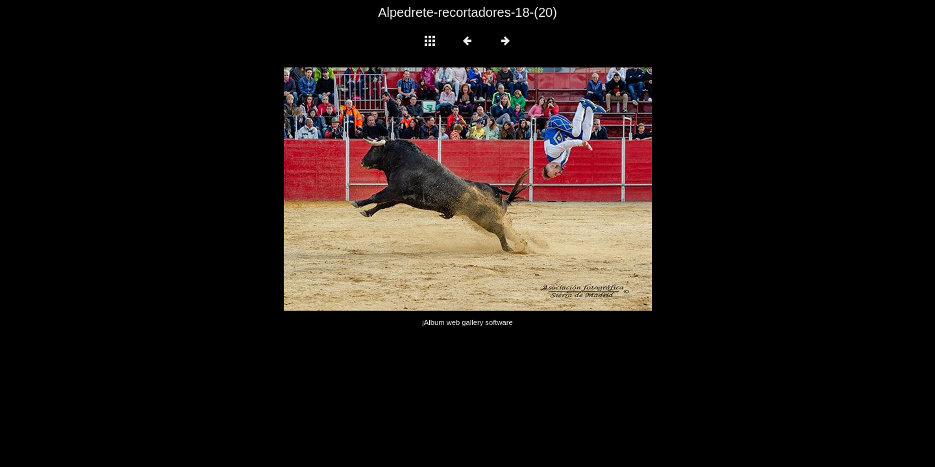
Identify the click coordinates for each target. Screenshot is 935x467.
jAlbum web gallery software (467, 322)
